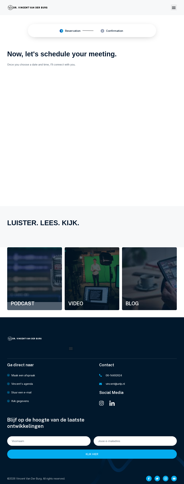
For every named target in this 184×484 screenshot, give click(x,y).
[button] (174, 7)
